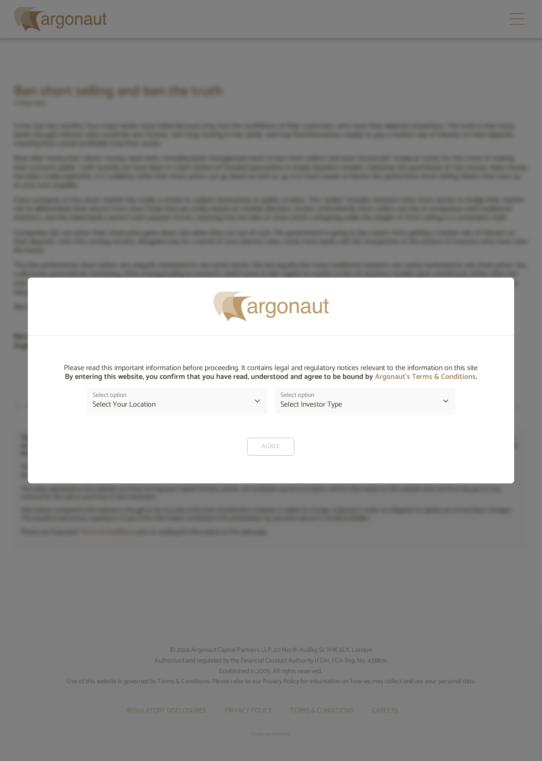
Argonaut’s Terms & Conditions (425, 377)
